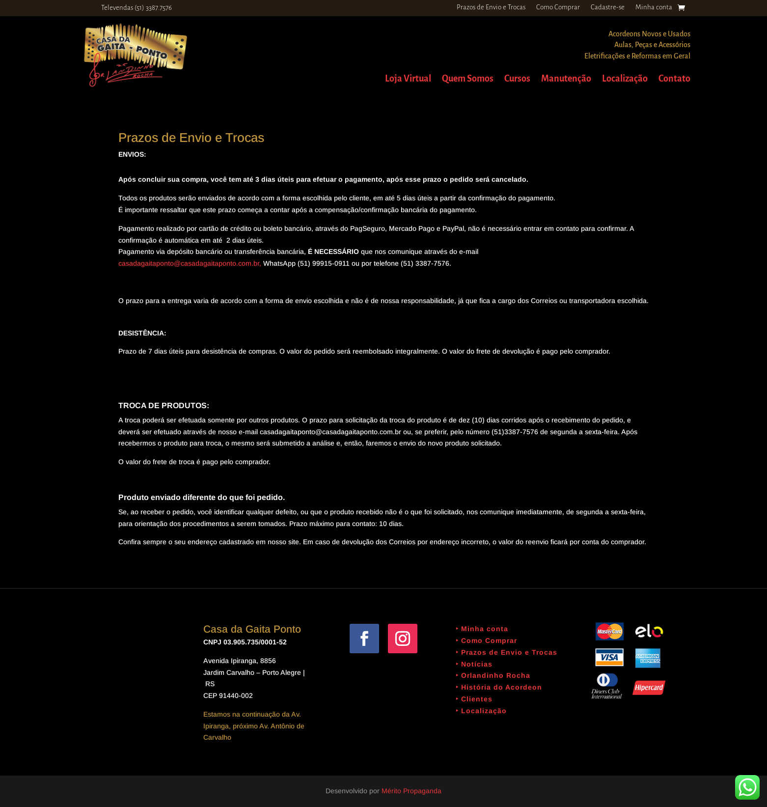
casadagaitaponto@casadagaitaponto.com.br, (189, 263)
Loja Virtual (408, 79)
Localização (625, 79)
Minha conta (653, 7)
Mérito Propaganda (411, 791)
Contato (674, 79)
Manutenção (566, 79)
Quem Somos (467, 79)
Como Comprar (558, 7)
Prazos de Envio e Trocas (491, 7)
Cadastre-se (608, 7)
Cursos (517, 79)
